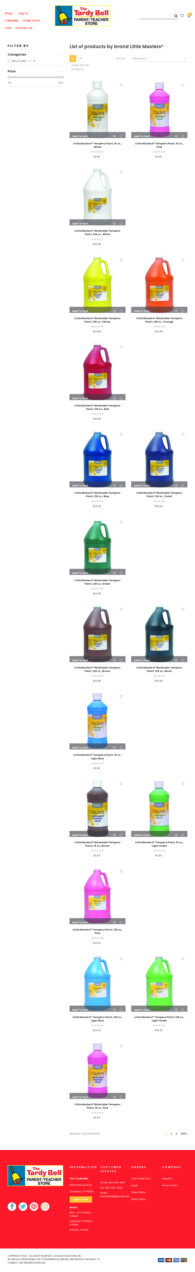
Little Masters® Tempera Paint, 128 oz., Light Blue (97, 1018)
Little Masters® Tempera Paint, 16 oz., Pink (159, 145)
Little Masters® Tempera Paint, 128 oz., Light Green (159, 1018)
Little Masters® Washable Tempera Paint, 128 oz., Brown (97, 669)
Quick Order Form (141, 1178)
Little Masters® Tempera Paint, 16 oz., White (97, 145)
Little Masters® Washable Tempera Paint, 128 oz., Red (97, 407)
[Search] (159, 15)
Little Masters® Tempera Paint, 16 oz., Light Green (159, 844)
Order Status (138, 1192)
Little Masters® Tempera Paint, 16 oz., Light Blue (97, 756)
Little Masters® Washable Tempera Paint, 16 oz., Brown (97, 844)
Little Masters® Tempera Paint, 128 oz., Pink (97, 931)
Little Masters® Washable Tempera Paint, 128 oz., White (97, 232)
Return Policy (138, 1199)
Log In (134, 1185)
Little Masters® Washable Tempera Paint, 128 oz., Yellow (97, 320)
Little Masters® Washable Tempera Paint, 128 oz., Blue (97, 494)
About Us (167, 1178)
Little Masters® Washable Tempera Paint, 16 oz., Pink (97, 1106)
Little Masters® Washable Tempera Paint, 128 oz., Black (159, 669)
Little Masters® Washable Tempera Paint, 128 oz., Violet (159, 494)
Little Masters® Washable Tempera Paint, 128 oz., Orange (159, 320)
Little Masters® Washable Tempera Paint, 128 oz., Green (97, 582)
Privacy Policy (170, 1185)
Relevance (159, 58)
